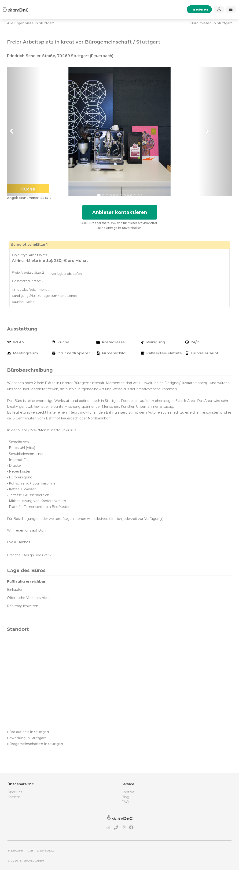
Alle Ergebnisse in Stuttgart (30, 23)
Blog (125, 797)
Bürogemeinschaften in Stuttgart (35, 744)
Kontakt (128, 792)
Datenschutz (46, 850)
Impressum (15, 850)
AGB (30, 850)
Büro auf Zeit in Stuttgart (28, 732)
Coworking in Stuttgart (26, 738)
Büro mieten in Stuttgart (211, 23)
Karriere (13, 797)
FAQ (125, 802)
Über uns (14, 792)
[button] (24, 131)
